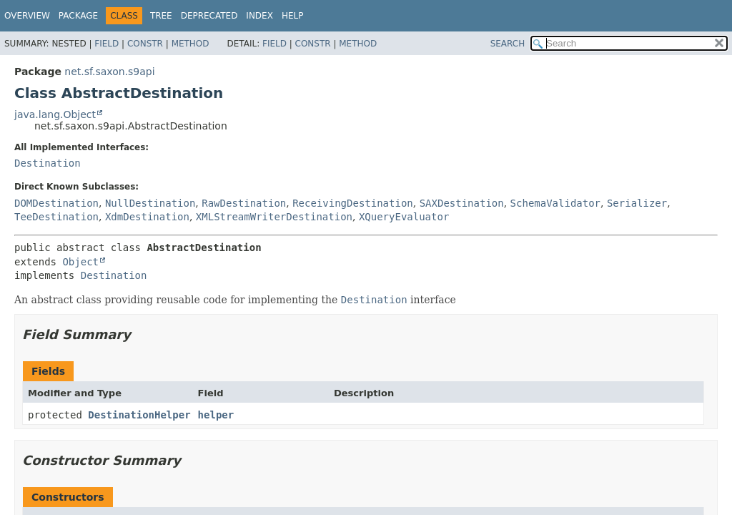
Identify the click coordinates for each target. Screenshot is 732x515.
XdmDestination (147, 216)
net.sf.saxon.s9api (109, 71)
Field (106, 44)
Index (259, 16)
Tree (161, 16)
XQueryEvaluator (404, 216)
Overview (27, 16)
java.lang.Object (55, 114)
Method (190, 44)
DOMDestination (56, 203)
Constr (145, 44)
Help (293, 16)
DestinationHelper (139, 415)
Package (78, 16)
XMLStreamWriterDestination (274, 216)
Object (80, 262)
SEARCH (507, 44)
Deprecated (209, 16)
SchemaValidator (555, 203)
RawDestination (244, 203)
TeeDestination (56, 216)
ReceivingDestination (352, 203)
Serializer (637, 203)
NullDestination (150, 203)
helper (216, 415)
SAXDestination (462, 203)
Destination (47, 163)
